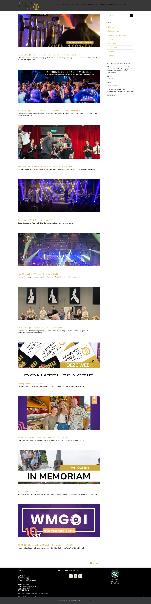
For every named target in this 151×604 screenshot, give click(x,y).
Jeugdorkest (112, 43)
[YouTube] (75, 576)
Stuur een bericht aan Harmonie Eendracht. (33, 593)
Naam (109, 76)
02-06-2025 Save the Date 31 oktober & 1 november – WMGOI (45, 545)
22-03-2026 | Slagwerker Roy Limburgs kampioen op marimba (45, 166)
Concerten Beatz (113, 31)
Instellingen (79, 600)
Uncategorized (113, 47)
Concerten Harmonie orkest (117, 35)
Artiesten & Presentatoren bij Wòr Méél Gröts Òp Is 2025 (42, 437)
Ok (90, 600)
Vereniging (111, 56)
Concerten (111, 27)
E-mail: (109, 83)
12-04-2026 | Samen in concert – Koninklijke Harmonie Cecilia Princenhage (50, 110)
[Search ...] (118, 15)
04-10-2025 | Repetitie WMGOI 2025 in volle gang (40, 328)
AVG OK (116, 583)
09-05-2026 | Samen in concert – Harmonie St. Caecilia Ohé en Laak (47, 55)
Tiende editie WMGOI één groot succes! (35, 220)
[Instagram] (80, 576)
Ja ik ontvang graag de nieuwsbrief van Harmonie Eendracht (120, 90)
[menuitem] (58, 4)
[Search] (130, 4)
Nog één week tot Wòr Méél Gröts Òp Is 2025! (38, 274)
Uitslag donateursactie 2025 (30, 383)
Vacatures (111, 52)
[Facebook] (71, 576)
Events (110, 39)
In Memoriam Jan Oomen (28, 491)
